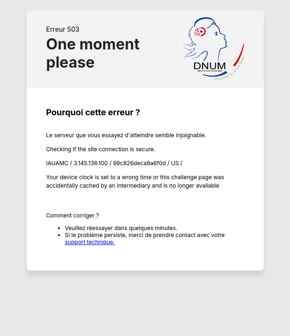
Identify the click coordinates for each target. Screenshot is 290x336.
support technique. (90, 241)
